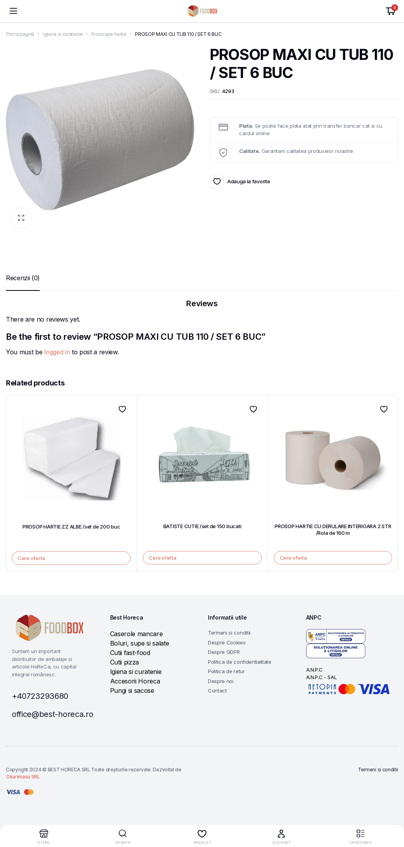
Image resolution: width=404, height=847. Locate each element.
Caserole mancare (136, 634)
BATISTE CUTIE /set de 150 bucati (202, 526)
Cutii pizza (124, 662)
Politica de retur (226, 671)
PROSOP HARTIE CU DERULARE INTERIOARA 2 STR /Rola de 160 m (333, 529)
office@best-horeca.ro (52, 714)
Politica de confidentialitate (239, 662)
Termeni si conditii (229, 632)
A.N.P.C (314, 669)
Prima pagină (20, 34)
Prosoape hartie (108, 34)
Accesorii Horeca (135, 681)
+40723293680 (40, 696)
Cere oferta (31, 558)
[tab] (23, 278)
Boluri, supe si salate (139, 643)
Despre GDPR (223, 652)
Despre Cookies (227, 642)
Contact (217, 690)
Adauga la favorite (217, 182)
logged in (57, 352)
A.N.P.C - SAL (321, 677)
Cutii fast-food (130, 653)
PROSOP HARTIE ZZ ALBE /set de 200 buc (71, 526)
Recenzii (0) (23, 278)
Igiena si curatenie (63, 34)
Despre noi (221, 681)
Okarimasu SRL (23, 777)
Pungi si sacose (132, 690)
